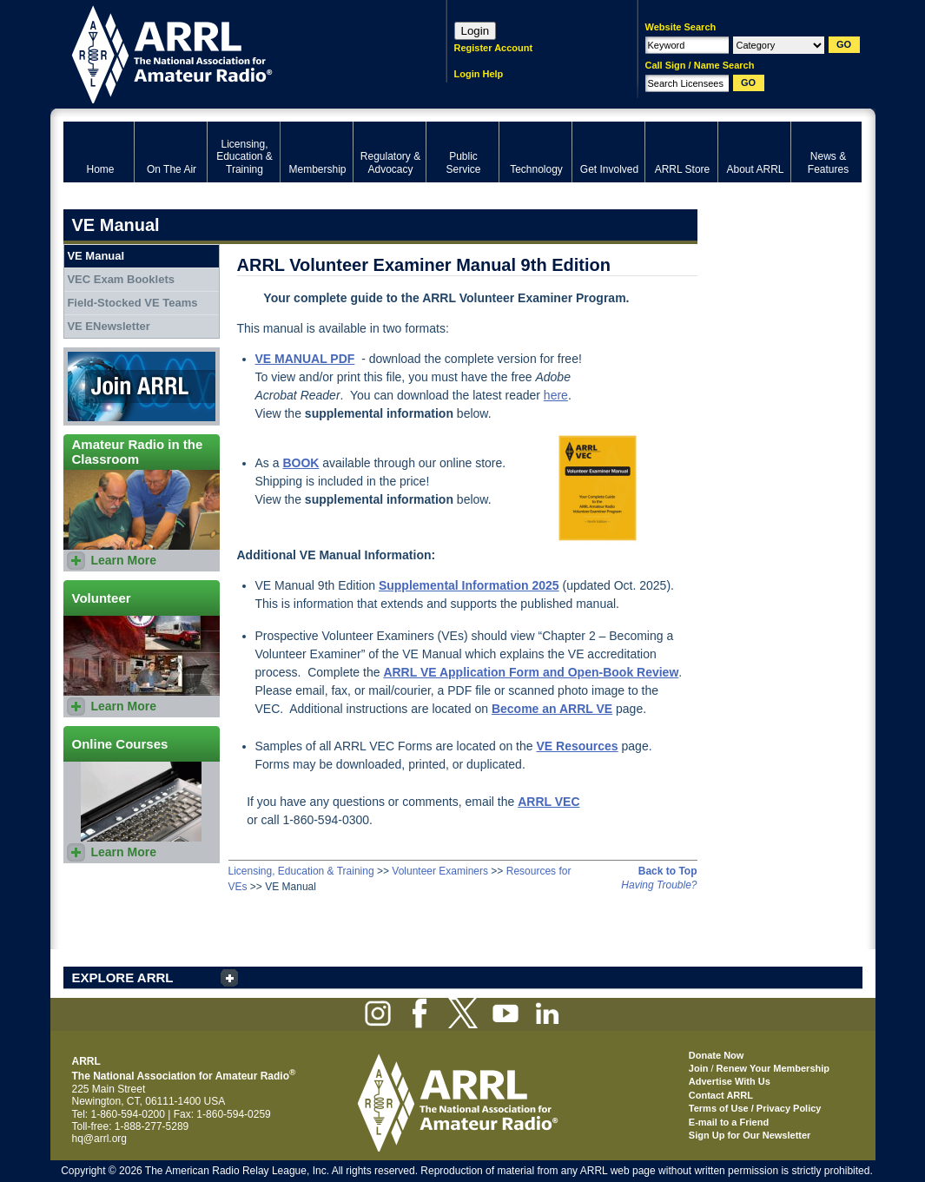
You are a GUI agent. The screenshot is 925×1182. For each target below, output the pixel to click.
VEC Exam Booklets (121, 279)
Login (475, 30)
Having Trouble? (659, 885)
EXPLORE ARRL (123, 977)
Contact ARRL (721, 1095)
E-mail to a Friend (729, 1122)
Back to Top (667, 871)
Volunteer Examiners (440, 871)
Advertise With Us (729, 1081)
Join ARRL (141, 386)
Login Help (479, 74)
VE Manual (95, 255)
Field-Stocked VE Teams (132, 302)
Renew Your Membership (773, 1068)
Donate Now (716, 1055)
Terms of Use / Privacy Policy (755, 1108)
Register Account (493, 48)
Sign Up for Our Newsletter (750, 1135)
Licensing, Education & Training (301, 871)
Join (699, 1068)
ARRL (232, 52)
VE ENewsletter (108, 326)
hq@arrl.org (100, 1138)
